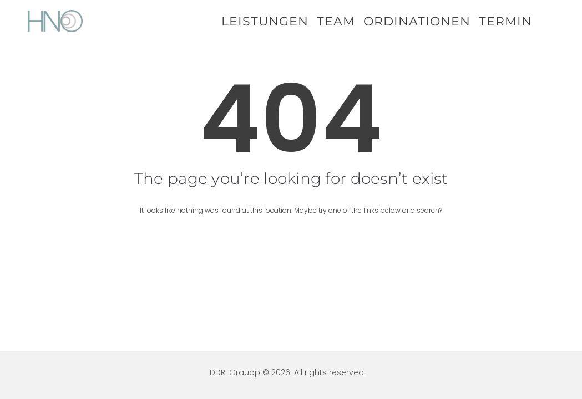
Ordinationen (416, 21)
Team (336, 21)
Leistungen (264, 21)
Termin (505, 21)
